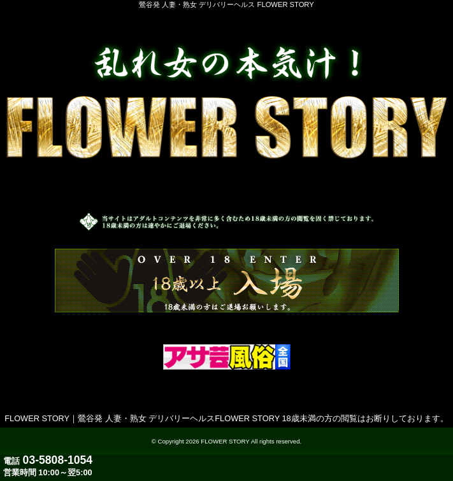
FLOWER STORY (225, 441)
